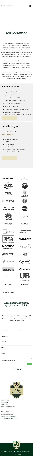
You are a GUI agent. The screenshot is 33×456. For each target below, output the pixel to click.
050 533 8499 (4, 404)
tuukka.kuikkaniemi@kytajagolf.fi (10, 418)
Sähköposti (4, 336)
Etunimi (4, 331)
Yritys (2, 347)
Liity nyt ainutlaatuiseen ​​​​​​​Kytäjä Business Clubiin (16, 304)
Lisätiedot (17, 369)
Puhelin (3, 342)
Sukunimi (21, 331)
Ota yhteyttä (9, 118)
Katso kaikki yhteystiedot (23, 451)
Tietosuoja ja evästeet (16, 454)
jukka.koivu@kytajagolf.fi (8, 406)
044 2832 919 (12, 416)
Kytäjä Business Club (16, 33)
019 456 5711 (4, 416)
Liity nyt (9, 158)
